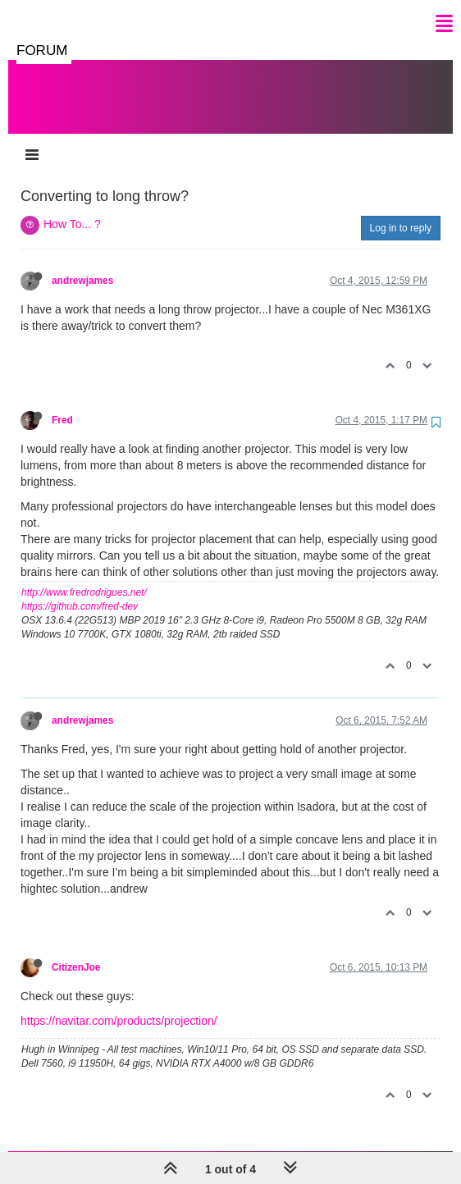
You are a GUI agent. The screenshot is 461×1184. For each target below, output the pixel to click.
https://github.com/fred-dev (79, 590)
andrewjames (82, 264)
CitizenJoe (76, 951)
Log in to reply (400, 211)
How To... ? (72, 207)
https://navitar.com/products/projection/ (119, 1004)
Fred (62, 403)
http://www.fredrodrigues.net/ (84, 576)
